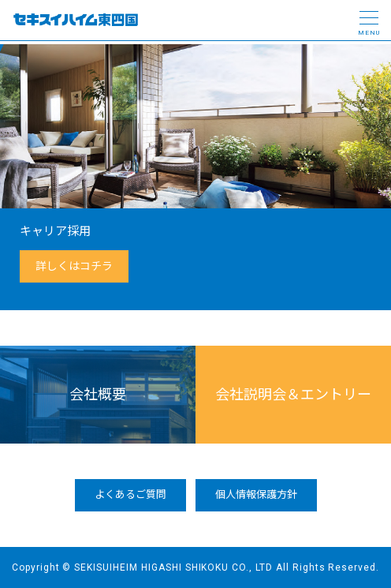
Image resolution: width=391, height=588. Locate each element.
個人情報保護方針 (256, 494)
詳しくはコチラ (74, 266)
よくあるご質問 (130, 494)
